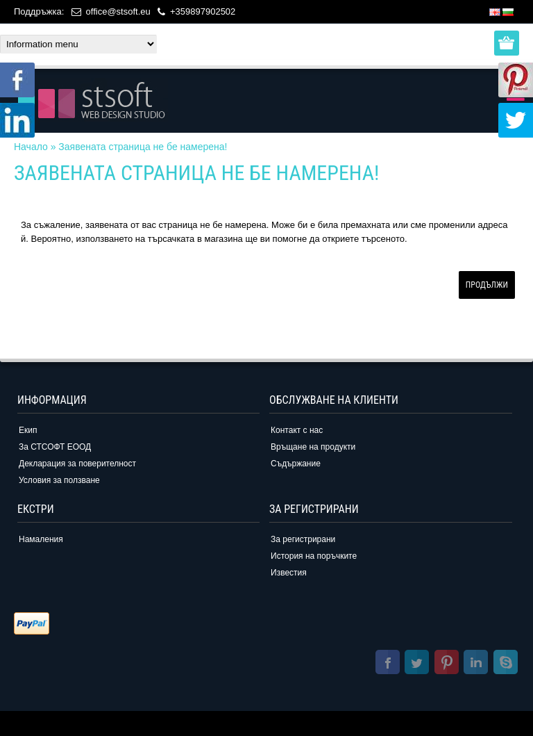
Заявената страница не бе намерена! (142, 146)
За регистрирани (303, 539)
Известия (289, 573)
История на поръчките (314, 556)
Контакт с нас (297, 430)
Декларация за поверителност (77, 463)
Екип (28, 430)
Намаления (41, 539)
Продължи (487, 285)
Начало (31, 146)
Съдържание (296, 463)
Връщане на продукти (313, 447)
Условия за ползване (59, 480)
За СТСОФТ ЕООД (55, 447)
